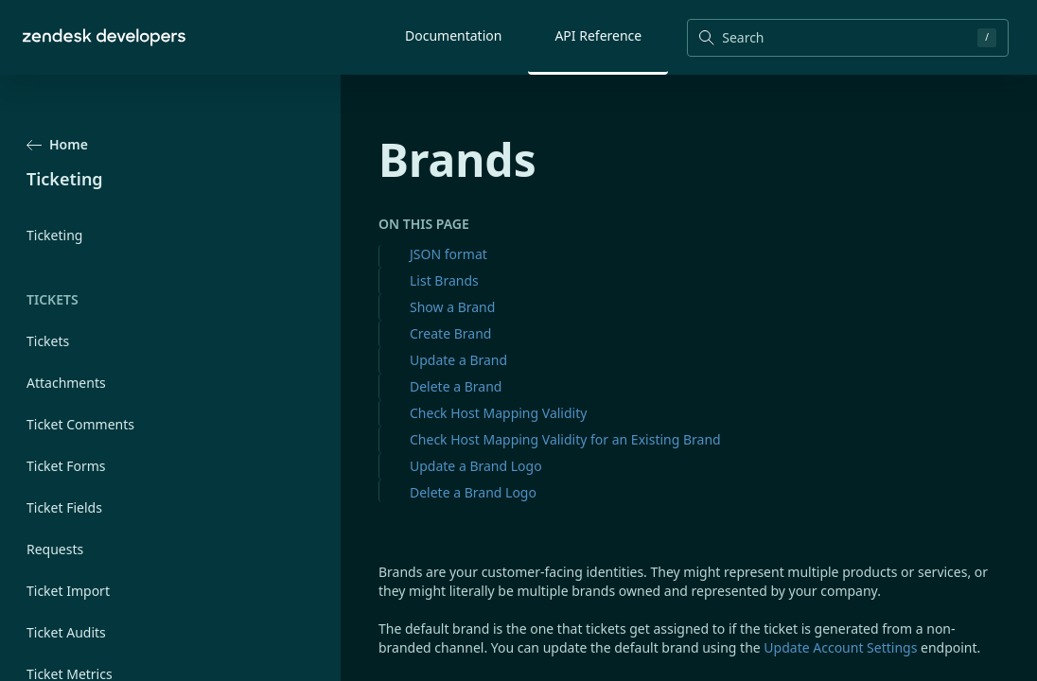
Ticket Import (68, 591)
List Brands (444, 280)
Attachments (66, 383)
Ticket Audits (66, 632)
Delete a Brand (455, 386)
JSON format (448, 254)
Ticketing (54, 235)
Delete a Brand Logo (473, 492)
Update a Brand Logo (476, 466)
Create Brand (450, 333)
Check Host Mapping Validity (498, 413)
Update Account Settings (840, 647)
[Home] (104, 37)
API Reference (598, 35)
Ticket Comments (80, 424)
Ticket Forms (66, 466)
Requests (54, 549)
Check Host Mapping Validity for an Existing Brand (565, 439)
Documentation (453, 35)
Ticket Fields (64, 507)
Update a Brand (458, 360)
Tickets (47, 341)
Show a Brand (452, 307)
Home (57, 144)
